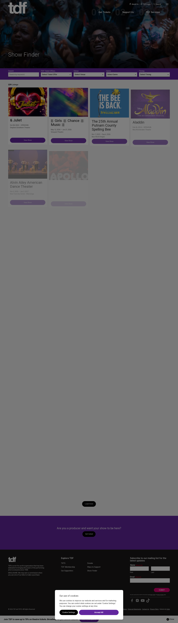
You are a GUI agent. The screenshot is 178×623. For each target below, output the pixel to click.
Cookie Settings (68, 612)
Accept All (98, 612)
